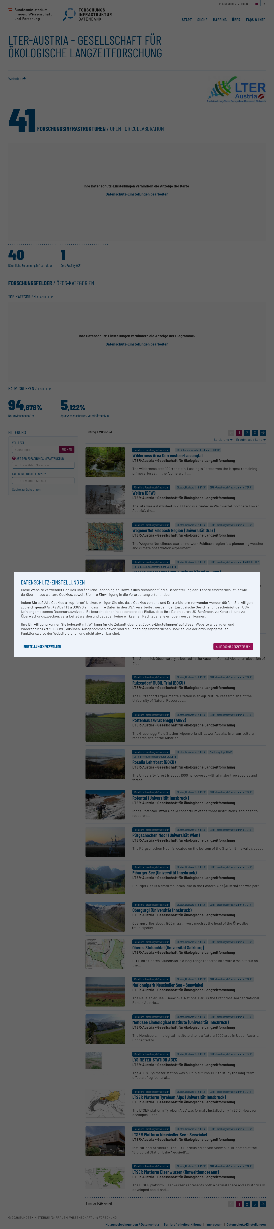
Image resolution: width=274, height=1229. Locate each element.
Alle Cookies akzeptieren (233, 646)
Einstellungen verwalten (42, 646)
